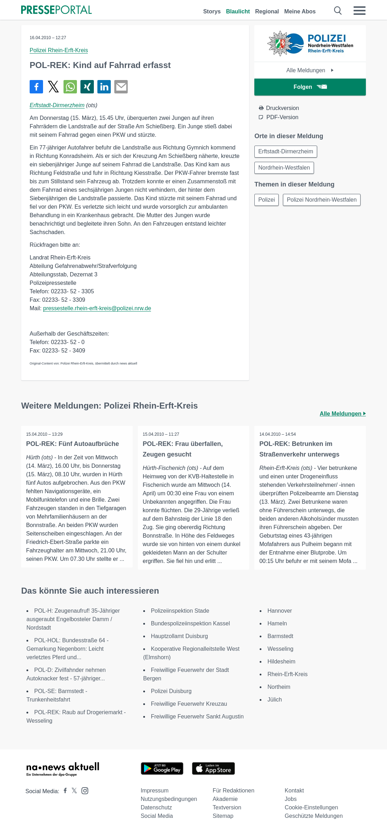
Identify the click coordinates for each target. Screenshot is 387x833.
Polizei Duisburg (171, 691)
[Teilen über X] (53, 86)
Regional (267, 11)
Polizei (267, 201)
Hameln (277, 623)
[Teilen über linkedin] (104, 86)
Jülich (274, 700)
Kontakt (294, 791)
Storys (212, 11)
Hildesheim (281, 661)
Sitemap (223, 816)
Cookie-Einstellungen (311, 807)
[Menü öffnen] (359, 11)
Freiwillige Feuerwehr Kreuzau (189, 704)
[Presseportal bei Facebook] (63, 791)
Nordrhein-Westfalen (284, 169)
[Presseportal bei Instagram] (82, 790)
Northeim (278, 687)
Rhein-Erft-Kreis (287, 674)
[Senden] (121, 86)
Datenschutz (156, 807)
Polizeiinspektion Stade (180, 611)
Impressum (155, 791)
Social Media (157, 816)
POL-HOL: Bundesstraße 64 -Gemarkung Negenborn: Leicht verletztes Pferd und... (67, 648)
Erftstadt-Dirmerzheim (57, 105)
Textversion (227, 807)
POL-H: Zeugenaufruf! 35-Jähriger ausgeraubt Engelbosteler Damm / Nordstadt (73, 619)
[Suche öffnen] (338, 11)
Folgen (310, 87)
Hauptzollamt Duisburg (179, 636)
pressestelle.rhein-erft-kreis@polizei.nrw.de (97, 308)
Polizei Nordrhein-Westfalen (294, 218)
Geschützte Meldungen (314, 816)
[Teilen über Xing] (87, 86)
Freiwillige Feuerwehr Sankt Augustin (197, 716)
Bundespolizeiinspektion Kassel (190, 623)
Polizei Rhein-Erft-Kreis (59, 50)
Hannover (279, 611)
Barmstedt (280, 636)
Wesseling (280, 649)
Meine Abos (300, 11)
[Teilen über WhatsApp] (70, 86)
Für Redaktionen (233, 791)
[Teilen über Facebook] (36, 86)
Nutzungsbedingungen (169, 799)
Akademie (225, 799)
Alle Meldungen (310, 70)
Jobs (291, 799)
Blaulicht (238, 11)
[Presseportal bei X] (72, 791)
